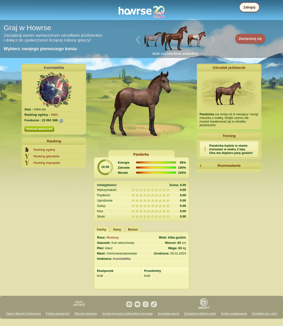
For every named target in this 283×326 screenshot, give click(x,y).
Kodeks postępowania (234, 313)
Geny (117, 229)
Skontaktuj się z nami (264, 313)
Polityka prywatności (58, 313)
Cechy (101, 229)
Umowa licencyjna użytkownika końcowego (127, 313)
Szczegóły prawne (168, 313)
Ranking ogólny (44, 150)
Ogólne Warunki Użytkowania (23, 313)
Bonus (133, 229)
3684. (55, 114)
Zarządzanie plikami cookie (200, 313)
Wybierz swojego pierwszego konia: (41, 48)
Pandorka (141, 154)
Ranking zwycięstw (47, 163)
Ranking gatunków (47, 156)
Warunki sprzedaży (85, 313)
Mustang (112, 237)
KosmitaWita (54, 67)
